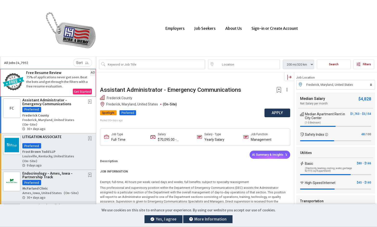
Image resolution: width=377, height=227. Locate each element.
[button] (48, 81)
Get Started (82, 90)
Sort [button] (82, 61)
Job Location (305, 76)
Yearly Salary (214, 138)
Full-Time (118, 138)
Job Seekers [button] (205, 27)
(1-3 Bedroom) (313, 121)
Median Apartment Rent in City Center (325, 114)
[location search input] (247, 63)
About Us (233, 27)
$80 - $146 (364, 162)
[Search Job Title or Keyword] (155, 63)
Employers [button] (175, 27)
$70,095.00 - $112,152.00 (167, 138)
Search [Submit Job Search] (334, 63)
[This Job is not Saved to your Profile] (91, 100)
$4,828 (364, 97)
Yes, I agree (163, 219)
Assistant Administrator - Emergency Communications (46, 101)
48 (363, 133)
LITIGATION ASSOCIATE (42, 136)
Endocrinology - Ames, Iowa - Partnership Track (47, 174)
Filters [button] (364, 63)
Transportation (312, 200)
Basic (309, 162)
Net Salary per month (314, 102)
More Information (207, 219)
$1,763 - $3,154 (360, 112)
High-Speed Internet (320, 181)
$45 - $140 (364, 181)
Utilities (306, 151)
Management (261, 138)
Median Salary (312, 97)
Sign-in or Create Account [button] (274, 27)
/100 (368, 133)
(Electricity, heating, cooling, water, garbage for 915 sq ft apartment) (328, 168)
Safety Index (314, 133)
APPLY (277, 111)
